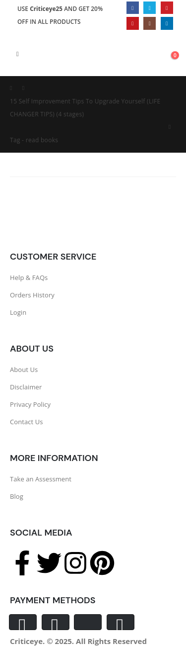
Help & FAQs (29, 277)
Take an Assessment (40, 478)
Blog (16, 496)
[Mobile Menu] (17, 53)
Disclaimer (26, 386)
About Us (24, 369)
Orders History (32, 294)
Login (18, 312)
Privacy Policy (30, 404)
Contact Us (26, 421)
